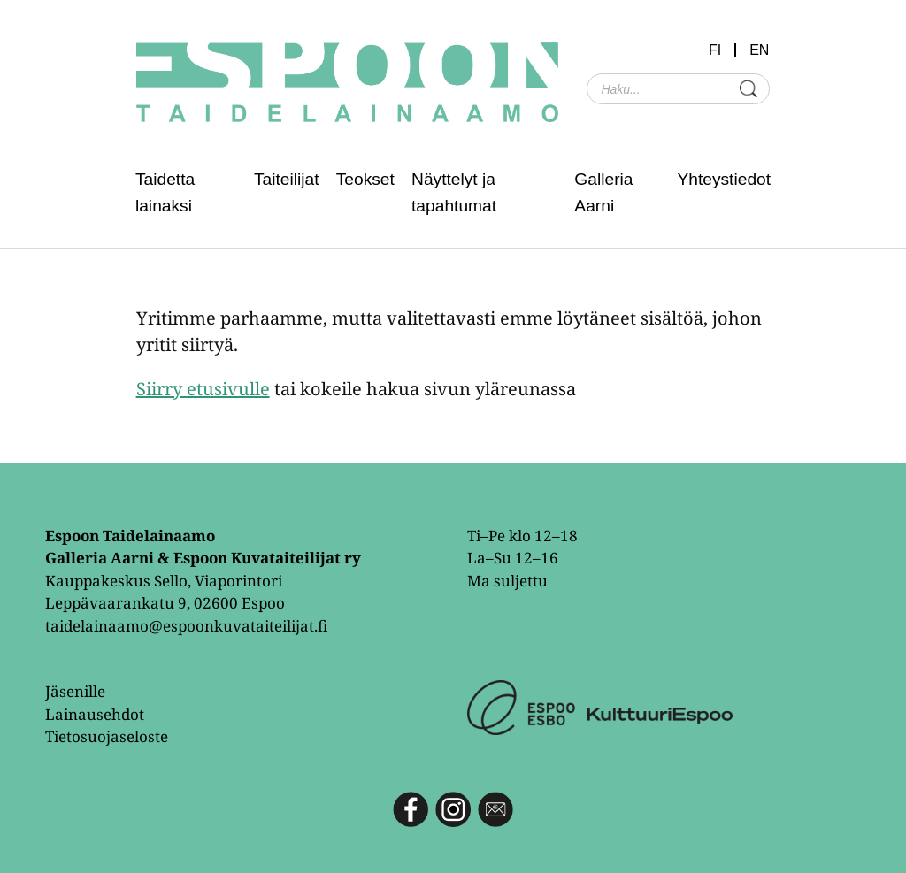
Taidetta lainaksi (165, 192)
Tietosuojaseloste (106, 736)
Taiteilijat (286, 179)
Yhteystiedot (724, 179)
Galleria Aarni (603, 192)
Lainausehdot (94, 714)
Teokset (365, 179)
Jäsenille (75, 691)
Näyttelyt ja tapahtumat (453, 192)
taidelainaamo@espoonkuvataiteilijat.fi (186, 626)
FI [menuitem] (715, 50)
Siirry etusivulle (203, 389)
